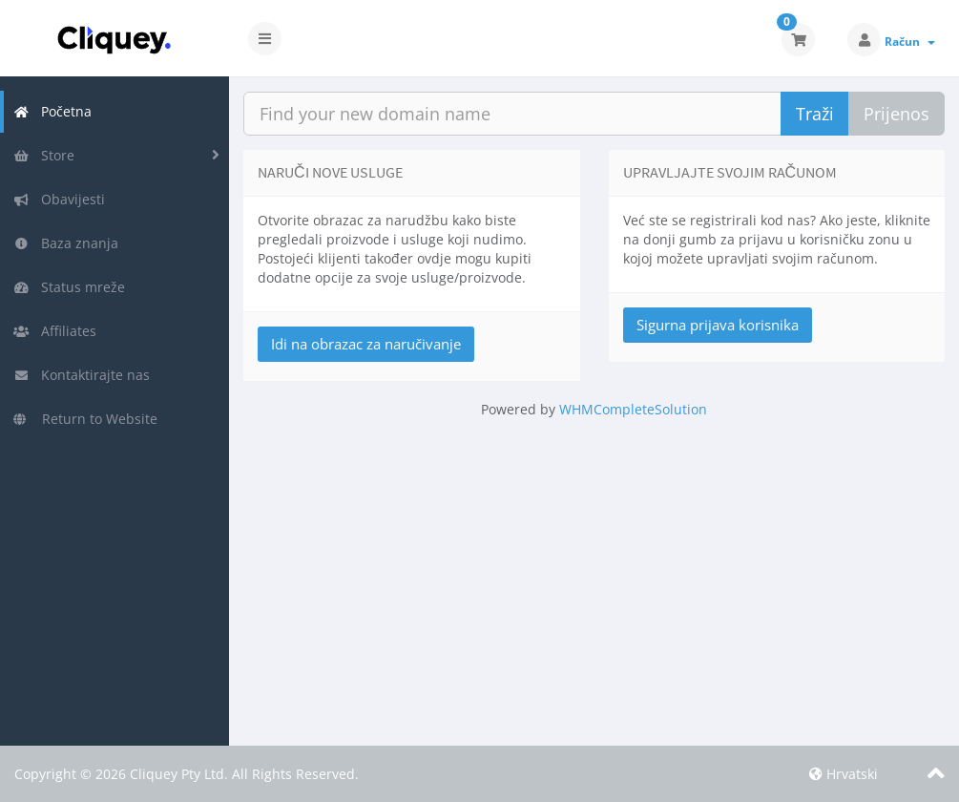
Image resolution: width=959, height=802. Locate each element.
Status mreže (69, 287)
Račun (910, 41)
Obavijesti (59, 199)
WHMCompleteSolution (633, 409)
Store (43, 155)
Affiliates (54, 331)
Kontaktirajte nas (81, 375)
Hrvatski (843, 774)
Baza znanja (65, 243)
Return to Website (85, 419)
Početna (52, 111)
